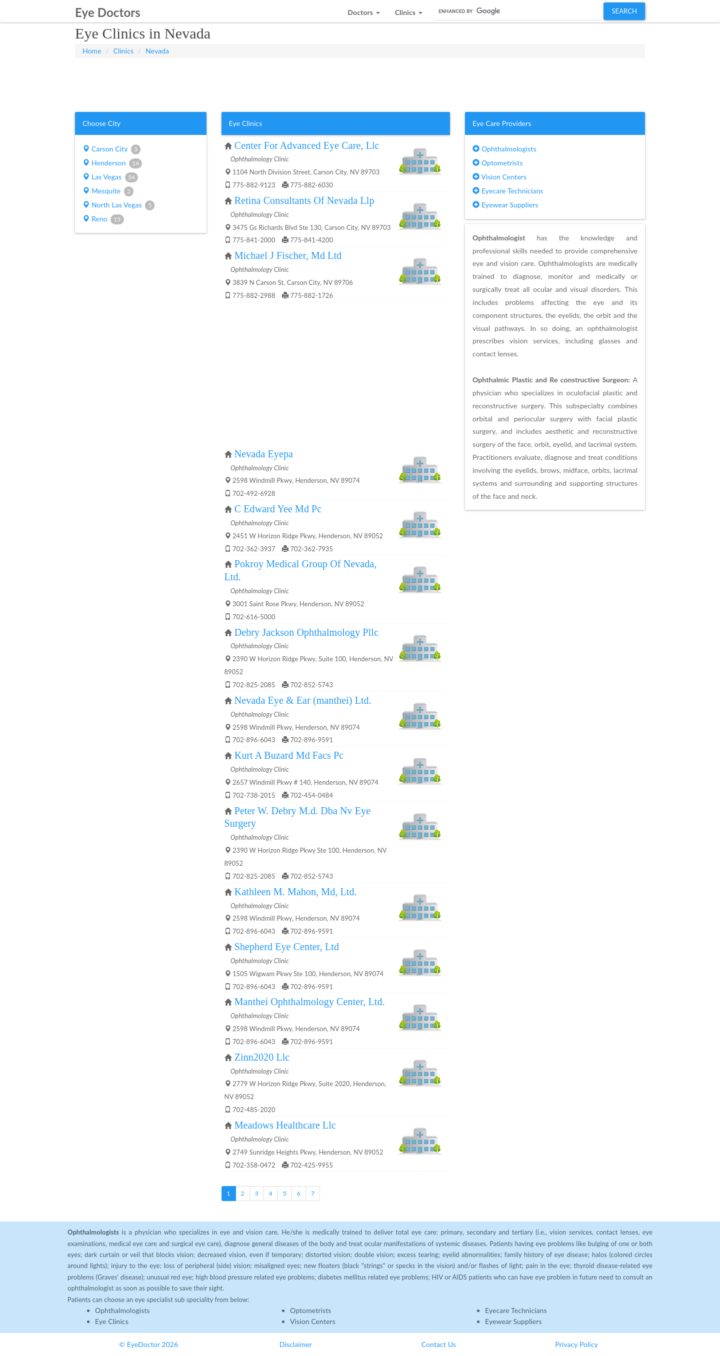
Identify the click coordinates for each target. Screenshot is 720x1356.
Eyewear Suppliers (505, 204)
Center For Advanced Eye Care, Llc (307, 145)
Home (92, 50)
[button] (363, 9)
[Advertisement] (360, 82)
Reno (103, 219)
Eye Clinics (111, 1321)
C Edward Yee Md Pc (278, 508)
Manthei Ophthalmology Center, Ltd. (309, 1001)
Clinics (124, 50)
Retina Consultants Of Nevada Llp (304, 200)
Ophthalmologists (504, 148)
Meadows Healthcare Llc (285, 1125)
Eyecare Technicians (507, 190)
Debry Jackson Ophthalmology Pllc (306, 632)
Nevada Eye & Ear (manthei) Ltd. (303, 700)
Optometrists (497, 162)
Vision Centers (499, 176)
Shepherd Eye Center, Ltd (286, 946)
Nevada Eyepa (263, 453)
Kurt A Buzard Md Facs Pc (289, 755)
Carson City (111, 149)
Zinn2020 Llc (262, 1057)
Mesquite (108, 191)
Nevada (157, 50)
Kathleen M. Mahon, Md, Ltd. (295, 891)
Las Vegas (110, 177)
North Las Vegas (118, 205)
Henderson (112, 163)
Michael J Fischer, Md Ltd (288, 255)
